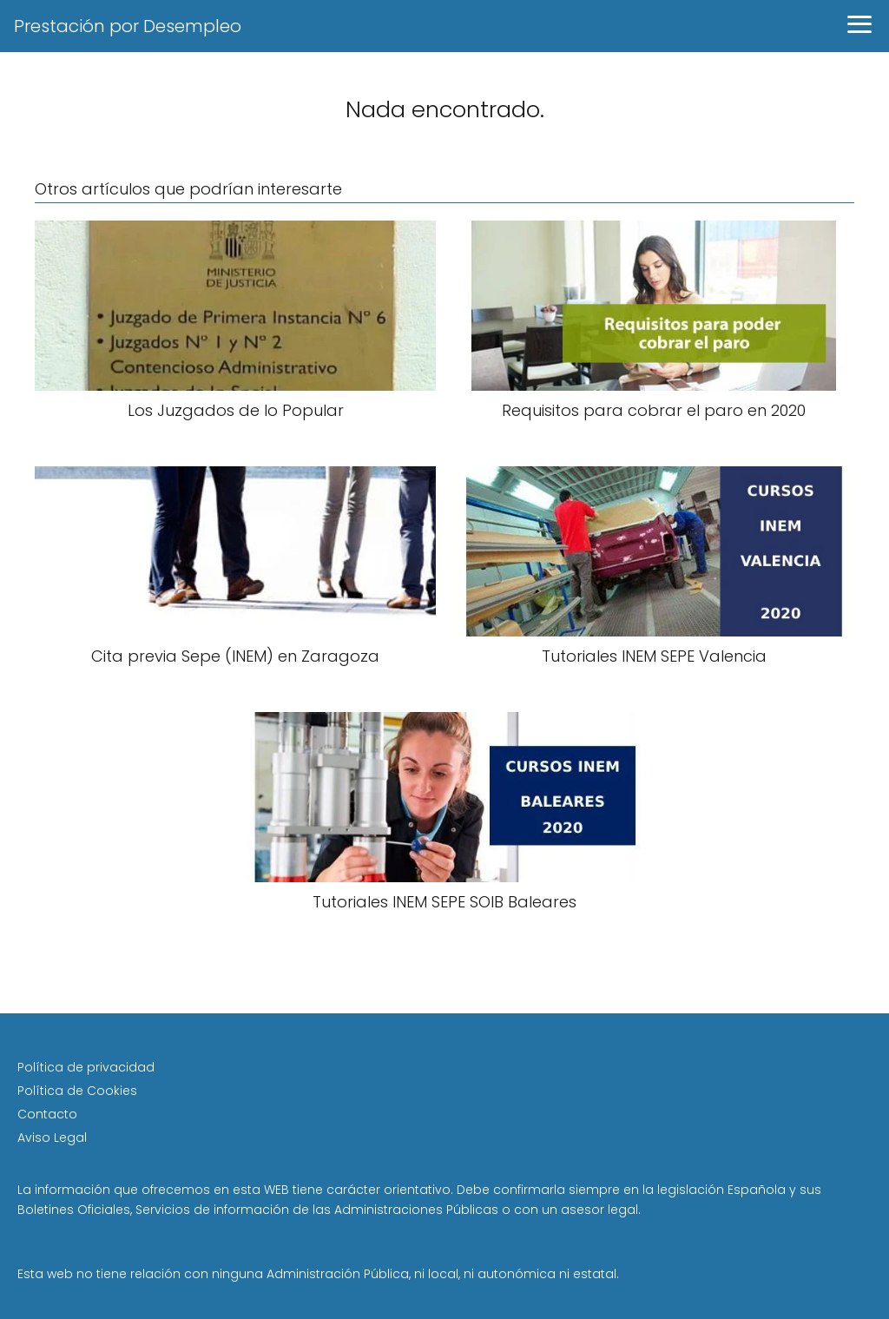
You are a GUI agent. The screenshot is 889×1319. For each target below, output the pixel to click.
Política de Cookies (77, 1090)
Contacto (47, 1114)
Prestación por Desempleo (127, 26)
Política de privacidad (86, 1067)
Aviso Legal (52, 1137)
